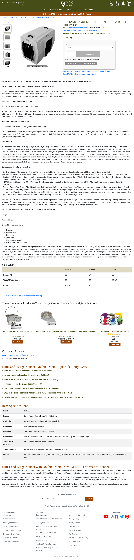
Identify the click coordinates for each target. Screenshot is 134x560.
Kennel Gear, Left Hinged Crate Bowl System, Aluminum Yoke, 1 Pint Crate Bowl (66, 332)
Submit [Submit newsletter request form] (89, 499)
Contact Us (7, 515)
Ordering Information (10, 523)
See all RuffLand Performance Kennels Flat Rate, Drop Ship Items (87, 72)
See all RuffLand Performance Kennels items (79, 74)
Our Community (74, 534)
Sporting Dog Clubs (43, 523)
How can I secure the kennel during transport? (23, 384)
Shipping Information (10, 526)
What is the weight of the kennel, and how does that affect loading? (31, 379)
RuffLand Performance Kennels (76, 28)
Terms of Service (75, 530)
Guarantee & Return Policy (78, 538)
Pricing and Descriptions (12, 530)
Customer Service (9, 519)
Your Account (74, 545)
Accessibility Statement (11, 542)
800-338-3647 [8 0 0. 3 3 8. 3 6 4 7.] (81, 506)
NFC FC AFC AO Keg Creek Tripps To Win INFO (49, 549)
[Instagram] (111, 518)
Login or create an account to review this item (19, 355)
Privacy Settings (75, 523)
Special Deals (87, 10)
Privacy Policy (74, 519)
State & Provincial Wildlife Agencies (49, 519)
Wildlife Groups (41, 540)
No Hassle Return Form (11, 534)
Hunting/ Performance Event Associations (46, 527)
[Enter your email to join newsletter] (63, 499)
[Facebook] (116, 518)
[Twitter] (121, 518)
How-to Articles (41, 515)
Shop (43, 10)
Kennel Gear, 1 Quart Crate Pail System (17, 332)
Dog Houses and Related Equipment (43, 17)
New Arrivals (56, 10)
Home (4, 17)
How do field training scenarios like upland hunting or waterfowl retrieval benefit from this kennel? (44, 397)
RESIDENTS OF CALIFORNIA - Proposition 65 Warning (22, 296)
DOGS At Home (13, 17)
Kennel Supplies (25, 17)
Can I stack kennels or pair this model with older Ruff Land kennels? (32, 388)
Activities (71, 10)
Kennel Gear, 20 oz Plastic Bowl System (114, 332)
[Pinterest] (127, 518)
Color (66, 44)
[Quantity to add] (70, 54)
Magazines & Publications (45, 537)
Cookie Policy (74, 526)
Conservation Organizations (46, 533)
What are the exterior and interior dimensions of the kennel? (28, 371)
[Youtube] (106, 518)
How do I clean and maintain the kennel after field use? (26, 375)
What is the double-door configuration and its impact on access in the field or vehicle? (39, 393)
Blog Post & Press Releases (46, 544)
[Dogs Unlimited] (67, 4)
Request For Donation (11, 538)
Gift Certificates (74, 542)
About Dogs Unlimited (77, 515)
